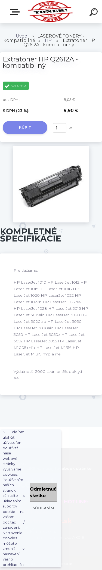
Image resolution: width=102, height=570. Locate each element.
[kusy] (59, 128)
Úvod (21, 36)
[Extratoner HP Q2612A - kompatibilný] (51, 147)
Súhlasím (43, 508)
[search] (94, 13)
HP (48, 40)
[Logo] (50, 11)
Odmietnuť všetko (43, 492)
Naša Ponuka (15, 12)
